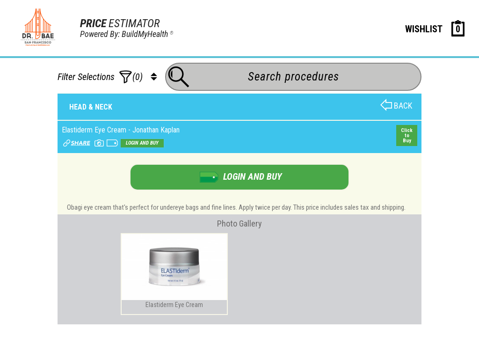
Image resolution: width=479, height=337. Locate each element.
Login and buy (142, 143)
